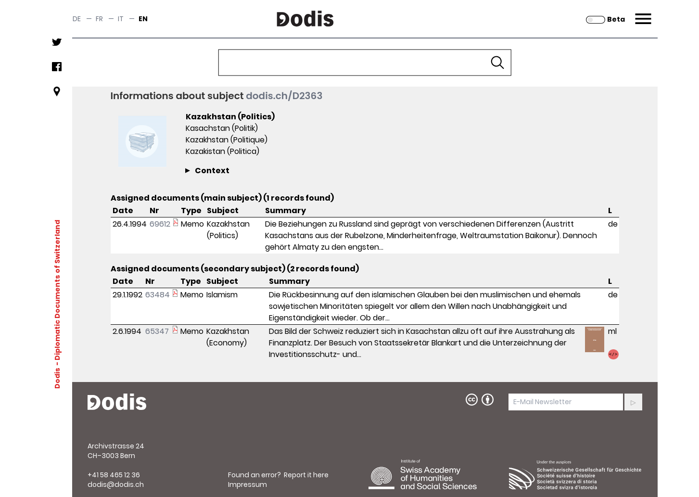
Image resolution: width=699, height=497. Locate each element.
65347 (157, 331)
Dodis (57, 378)
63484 (157, 294)
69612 (160, 223)
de (77, 19)
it (121, 19)
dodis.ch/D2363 (284, 95)
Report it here (306, 475)
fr (99, 19)
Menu (642, 13)
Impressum (247, 484)
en (143, 19)
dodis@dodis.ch (116, 484)
